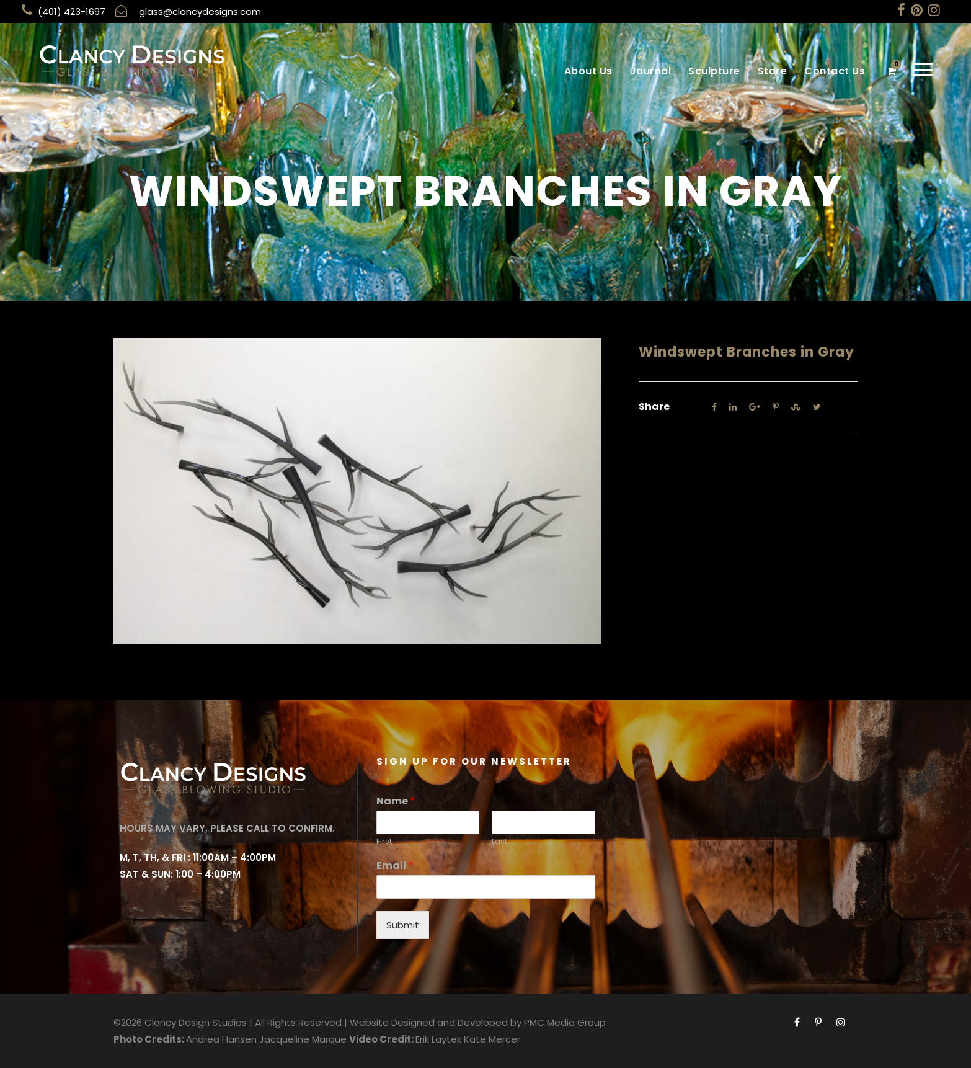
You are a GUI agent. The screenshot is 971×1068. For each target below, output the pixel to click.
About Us (588, 71)
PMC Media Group (565, 1022)
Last (499, 842)
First (384, 842)
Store (772, 71)
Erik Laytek (438, 1039)
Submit (402, 925)
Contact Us (834, 71)
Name (395, 801)
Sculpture (714, 71)
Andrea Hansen (221, 1039)
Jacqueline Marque (303, 1039)
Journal (651, 71)
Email (394, 866)
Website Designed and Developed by (435, 1022)
